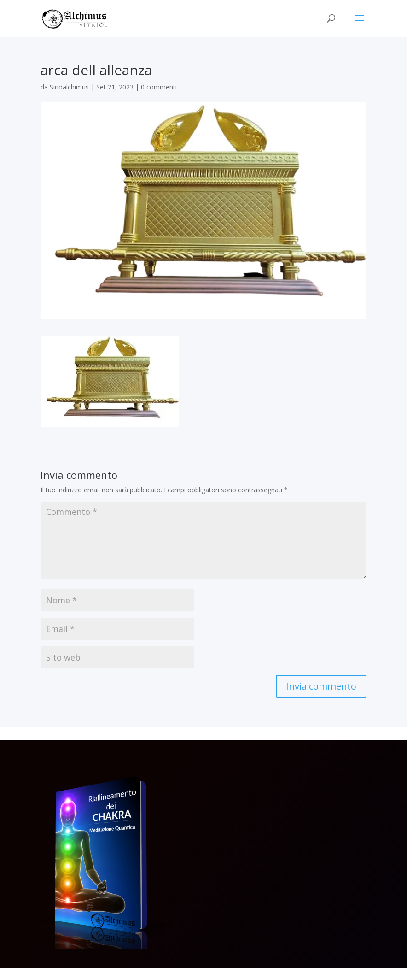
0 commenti (159, 87)
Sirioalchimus (69, 87)
